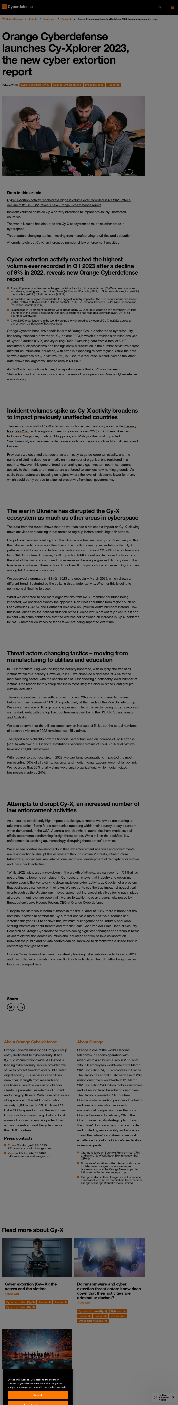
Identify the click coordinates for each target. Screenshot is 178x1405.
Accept (37, 1399)
